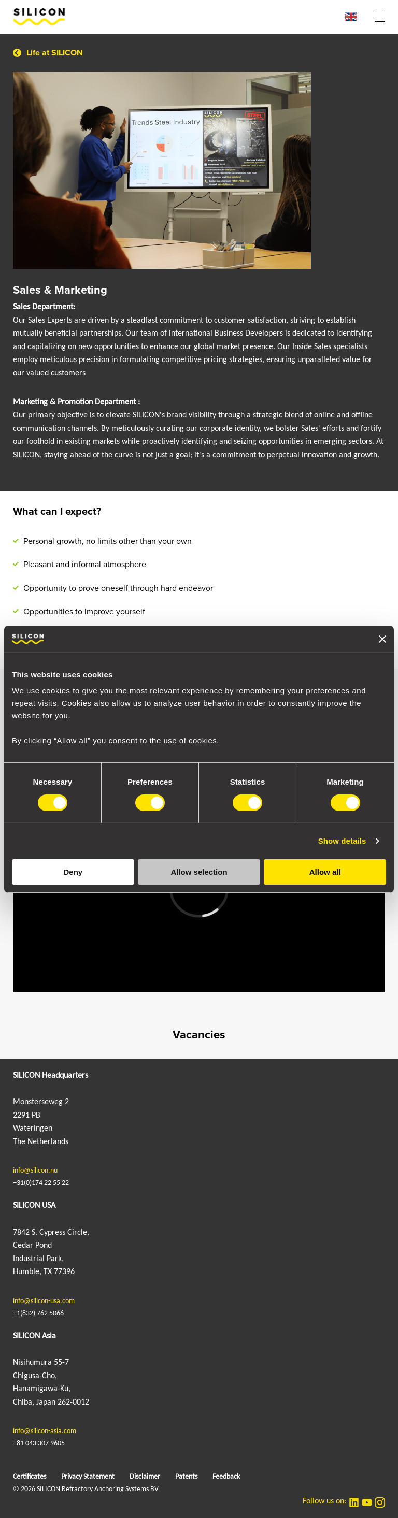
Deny (72, 872)
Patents (186, 1477)
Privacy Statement (88, 1477)
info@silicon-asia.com (44, 1431)
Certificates (29, 1477)
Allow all (325, 872)
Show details (342, 840)
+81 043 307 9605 (39, 1444)
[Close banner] (382, 639)
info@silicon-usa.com (44, 1301)
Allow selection (198, 872)
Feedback (226, 1477)
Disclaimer (145, 1477)
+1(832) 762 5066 (38, 1314)
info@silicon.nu (35, 1171)
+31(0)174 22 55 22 (41, 1183)
